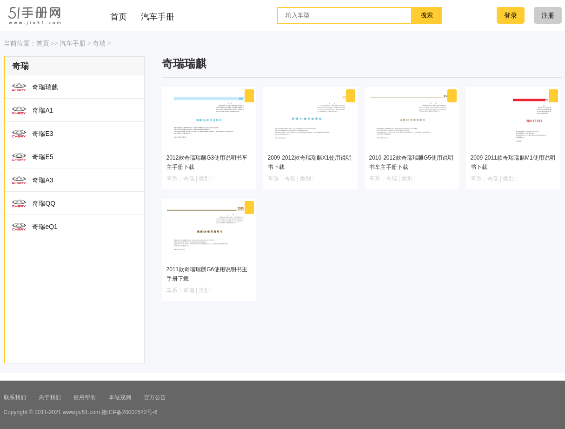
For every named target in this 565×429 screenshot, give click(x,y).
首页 (42, 43)
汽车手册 (73, 43)
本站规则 (120, 397)
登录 (510, 15)
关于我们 (50, 397)
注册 (547, 15)
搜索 (427, 15)
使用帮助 (84, 397)
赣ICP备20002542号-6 (129, 412)
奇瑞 (99, 43)
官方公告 (155, 397)
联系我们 (15, 397)
